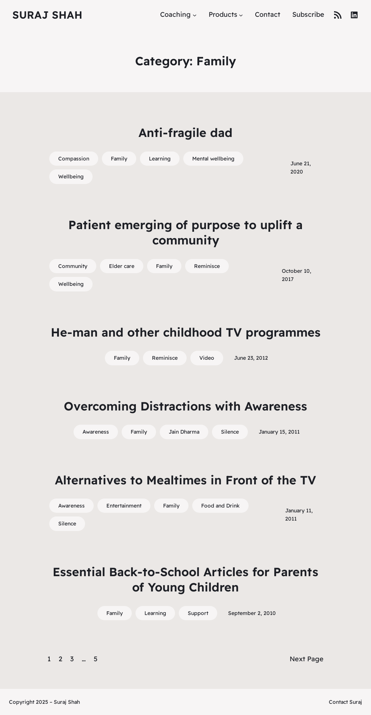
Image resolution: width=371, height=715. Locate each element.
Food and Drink (220, 505)
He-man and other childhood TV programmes (186, 332)
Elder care (121, 266)
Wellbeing (71, 176)
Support (198, 613)
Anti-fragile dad (185, 132)
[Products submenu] (241, 15)
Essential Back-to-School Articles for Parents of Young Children (185, 579)
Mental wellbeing (213, 158)
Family (119, 158)
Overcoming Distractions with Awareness (185, 406)
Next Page (307, 659)
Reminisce (207, 266)
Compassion (73, 158)
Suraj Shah (47, 14)
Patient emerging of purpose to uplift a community (185, 232)
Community (72, 266)
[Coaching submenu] (195, 15)
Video (206, 358)
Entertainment (123, 505)
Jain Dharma (184, 431)
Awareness (95, 431)
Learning (160, 158)
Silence (230, 431)
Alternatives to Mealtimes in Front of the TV (185, 479)
